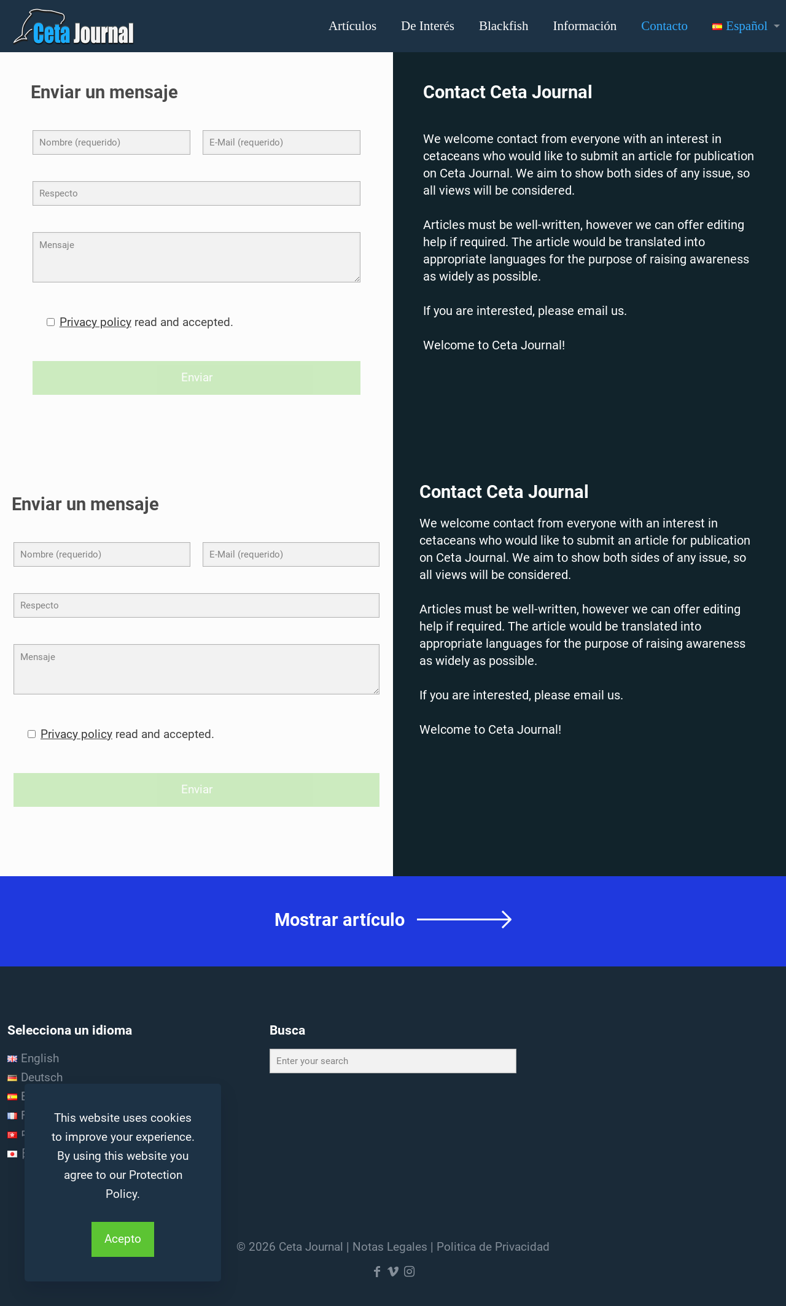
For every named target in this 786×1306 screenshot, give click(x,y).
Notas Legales (389, 1247)
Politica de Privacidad (493, 1247)
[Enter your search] (393, 1061)
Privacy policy (95, 322)
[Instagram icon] (409, 1271)
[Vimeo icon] (393, 1271)
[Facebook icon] (377, 1271)
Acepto (122, 1239)
